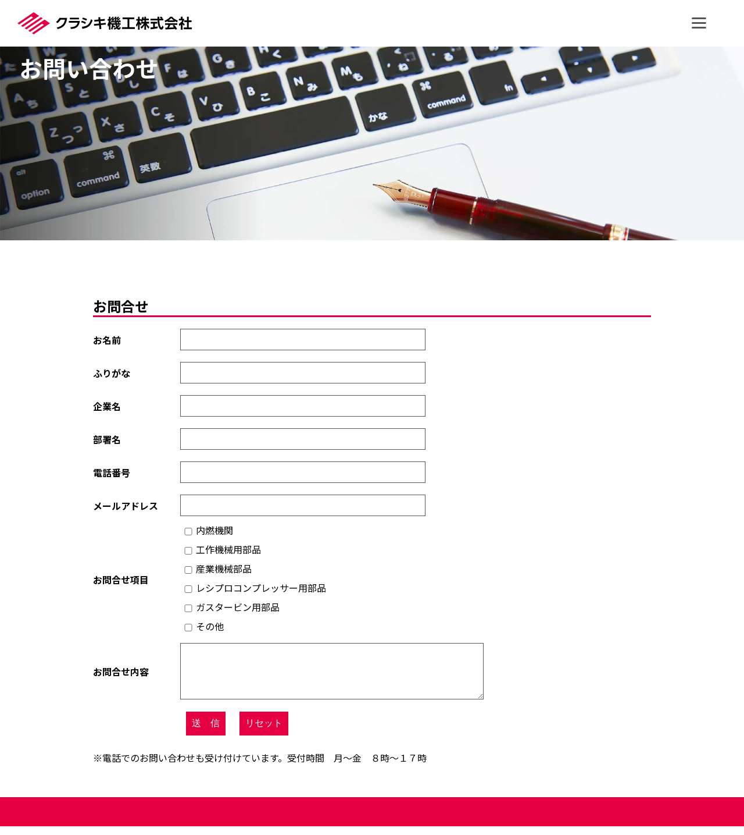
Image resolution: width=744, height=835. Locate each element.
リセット (263, 732)
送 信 (206, 732)
